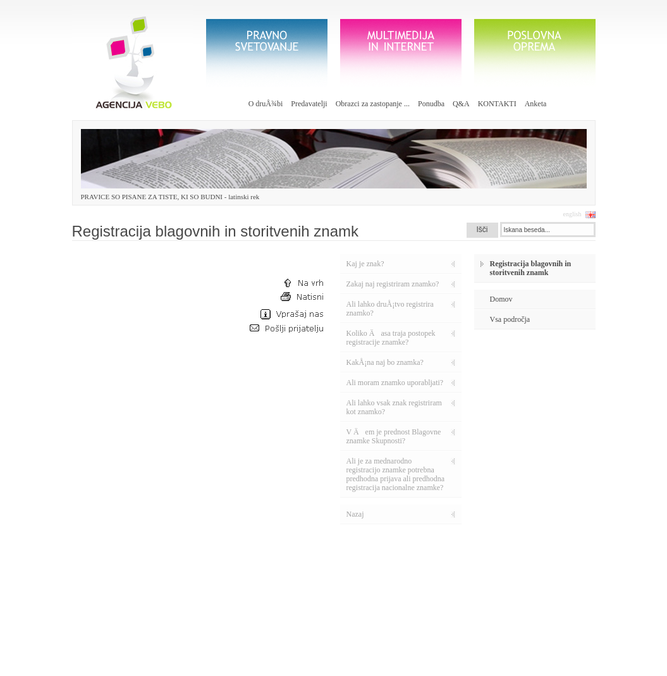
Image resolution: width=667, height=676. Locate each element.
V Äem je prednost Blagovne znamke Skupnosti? (393, 436)
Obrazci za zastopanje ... (373, 103)
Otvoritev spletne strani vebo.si (251, 623)
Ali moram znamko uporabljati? (395, 382)
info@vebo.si (113, 638)
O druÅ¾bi (265, 103)
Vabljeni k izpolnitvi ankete (247, 602)
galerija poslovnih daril (534, 615)
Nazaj (355, 514)
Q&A (461, 103)
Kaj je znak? (365, 263)
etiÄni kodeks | (275, 667)
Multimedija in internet (401, 53)
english (572, 214)
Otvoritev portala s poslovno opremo (258, 581)
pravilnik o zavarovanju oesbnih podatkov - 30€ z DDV (409, 614)
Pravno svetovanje (266, 53)
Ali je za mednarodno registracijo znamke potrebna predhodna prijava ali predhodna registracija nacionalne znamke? (395, 474)
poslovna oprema (535, 53)
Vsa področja (510, 319)
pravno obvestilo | (325, 667)
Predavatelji (309, 103)
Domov (501, 299)
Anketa (536, 103)
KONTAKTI (497, 103)
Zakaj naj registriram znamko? (392, 284)
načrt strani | (232, 667)
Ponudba (431, 103)
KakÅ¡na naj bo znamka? (385, 362)
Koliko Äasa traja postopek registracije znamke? (391, 338)
